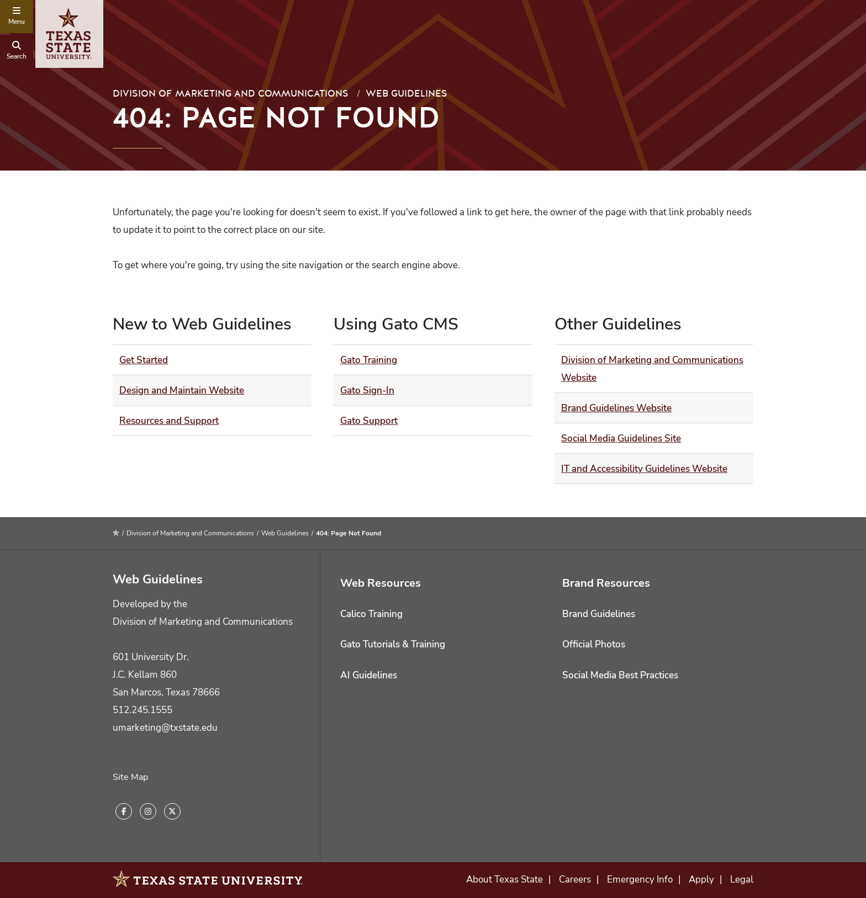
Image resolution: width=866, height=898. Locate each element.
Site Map (130, 777)
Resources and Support (169, 421)
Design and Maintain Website (181, 390)
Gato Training (368, 360)
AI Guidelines (368, 675)
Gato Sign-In (367, 390)
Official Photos (593, 644)
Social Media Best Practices (620, 675)
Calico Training (371, 614)
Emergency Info (640, 879)
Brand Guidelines (598, 614)
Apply (701, 879)
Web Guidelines (406, 93)
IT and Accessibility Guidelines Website (644, 469)
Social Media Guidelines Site (621, 438)
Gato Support (369, 421)
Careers (575, 879)
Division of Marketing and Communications (230, 93)
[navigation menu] (16, 16)
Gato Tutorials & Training (392, 644)
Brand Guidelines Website (616, 408)
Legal (741, 879)
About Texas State (504, 879)
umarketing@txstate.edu (165, 727)
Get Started (143, 360)
